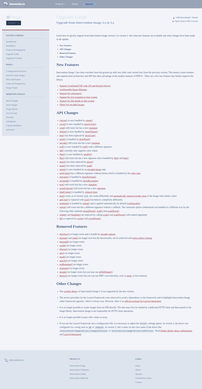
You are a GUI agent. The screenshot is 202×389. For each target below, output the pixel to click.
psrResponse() (66, 264)
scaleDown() (113, 211)
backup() (64, 238)
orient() (86, 203)
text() (62, 184)
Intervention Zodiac (78, 374)
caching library (71, 291)
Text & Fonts (11, 113)
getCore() (64, 199)
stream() (63, 272)
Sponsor (89, 4)
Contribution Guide (143, 378)
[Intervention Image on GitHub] (196, 4)
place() (90, 162)
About (75, 4)
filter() (63, 154)
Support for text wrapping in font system (78, 97)
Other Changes (66, 57)
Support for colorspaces (71, 93)
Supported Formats (14, 58)
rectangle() (65, 181)
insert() (63, 162)
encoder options (108, 234)
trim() (62, 196)
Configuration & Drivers (16, 71)
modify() (88, 154)
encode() (64, 143)
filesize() (64, 249)
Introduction (11, 42)
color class (136, 173)
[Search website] (189, 4)
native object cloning (142, 238)
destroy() (64, 275)
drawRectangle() (91, 181)
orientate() (64, 203)
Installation (10, 46)
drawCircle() (90, 124)
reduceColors (91, 192)
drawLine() (90, 135)
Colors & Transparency (15, 83)
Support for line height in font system (77, 101)
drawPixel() (84, 139)
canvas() (63, 120)
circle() (63, 124)
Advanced (10, 130)
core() (87, 199)
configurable (133, 203)
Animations (11, 121)
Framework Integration (15, 50)
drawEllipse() (91, 131)
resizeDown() (89, 211)
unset (129, 275)
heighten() (76, 215)
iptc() (62, 253)
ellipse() (63, 131)
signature (93, 128)
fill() (62, 150)
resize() (63, 207)
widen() (63, 215)
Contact (138, 382)
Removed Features (68, 53)
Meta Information (13, 79)
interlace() (64, 234)
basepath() (64, 242)
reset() (75, 238)
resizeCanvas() (66, 188)
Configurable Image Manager (73, 89)
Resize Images (12, 101)
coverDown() (94, 218)
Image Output (12, 88)
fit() (61, 218)
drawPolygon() (89, 177)
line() (62, 135)
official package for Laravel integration (143, 301)
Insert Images (11, 105)
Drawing (9, 117)
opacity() (64, 260)
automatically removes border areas (129, 196)
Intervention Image (77, 366)
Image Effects (12, 109)
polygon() (64, 177)
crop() (62, 128)
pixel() (63, 139)
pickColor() (65, 173)
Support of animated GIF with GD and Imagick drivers (85, 86)
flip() (62, 158)
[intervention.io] (27, 4)
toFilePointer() (106, 272)
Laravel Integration (72, 334)
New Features (65, 45)
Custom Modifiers (13, 125)
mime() (63, 169)
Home (137, 366)
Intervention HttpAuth (79, 378)
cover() (80, 218)
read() (89, 165)
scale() (100, 211)
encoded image (94, 169)
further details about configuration (176, 330)
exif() (62, 147)
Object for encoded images (72, 104)
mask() (63, 257)
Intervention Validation (79, 370)
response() (64, 268)
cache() (63, 245)
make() (63, 165)
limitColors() (66, 192)
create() (88, 120)
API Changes (65, 49)
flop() (126, 158)
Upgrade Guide (12, 54)
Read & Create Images (15, 75)
